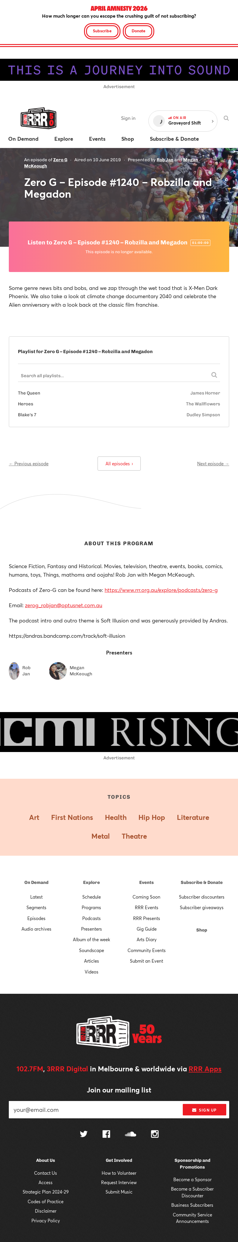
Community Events (147, 950)
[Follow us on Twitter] (84, 1135)
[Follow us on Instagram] (155, 1134)
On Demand (36, 882)
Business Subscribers (192, 1205)
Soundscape (91, 950)
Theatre (134, 836)
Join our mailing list (119, 1090)
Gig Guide (147, 929)
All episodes (119, 463)
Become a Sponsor (192, 1179)
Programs (91, 907)
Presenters (91, 929)
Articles (91, 961)
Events (146, 882)
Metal (100, 836)
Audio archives (36, 929)
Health (116, 817)
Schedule (91, 897)
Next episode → (213, 463)
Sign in (128, 118)
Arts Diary (147, 939)
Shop (201, 930)
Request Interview (119, 1182)
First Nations (72, 817)
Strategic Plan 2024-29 (46, 1192)
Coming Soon (146, 897)
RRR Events (146, 907)
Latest (36, 897)
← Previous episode (28, 463)
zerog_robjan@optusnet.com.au (63, 605)
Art (34, 817)
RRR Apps (205, 1068)
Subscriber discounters (201, 897)
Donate (138, 30)
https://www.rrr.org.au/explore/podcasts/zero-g (161, 589)
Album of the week (91, 939)
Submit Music (119, 1192)
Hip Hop (151, 817)
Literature (193, 817)
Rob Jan (165, 159)
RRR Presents (146, 918)
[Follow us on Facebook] (106, 1134)
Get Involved (119, 1160)
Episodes (36, 918)
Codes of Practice (45, 1201)
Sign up (204, 1110)
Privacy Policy (45, 1220)
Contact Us (45, 1173)
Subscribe (102, 30)
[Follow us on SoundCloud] (130, 1134)
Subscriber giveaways (202, 907)
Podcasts (91, 918)
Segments (36, 907)
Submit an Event (146, 961)
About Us (45, 1160)
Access (45, 1182)
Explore (91, 882)
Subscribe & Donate (202, 882)
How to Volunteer (119, 1173)
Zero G (60, 159)
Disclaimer (45, 1211)
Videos (91, 972)
